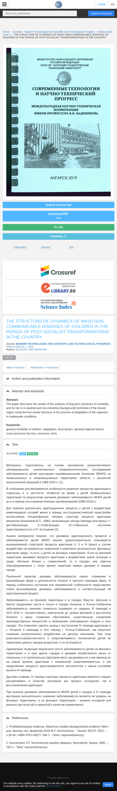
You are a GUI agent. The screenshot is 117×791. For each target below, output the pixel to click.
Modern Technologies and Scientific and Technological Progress (60, 31)
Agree (108, 784)
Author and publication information (33, 378)
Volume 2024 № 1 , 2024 (20, 346)
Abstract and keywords (25, 391)
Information (20, 247)
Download (32, 454)
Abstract (45, 247)
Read (23, 454)
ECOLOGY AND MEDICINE (31, 349)
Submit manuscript (101, 13)
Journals (17, 31)
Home (6, 31)
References (17, 718)
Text (71, 247)
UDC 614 (9, 357)
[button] (4, 4)
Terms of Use (52, 786)
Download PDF (59, 215)
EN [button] (112, 4)
